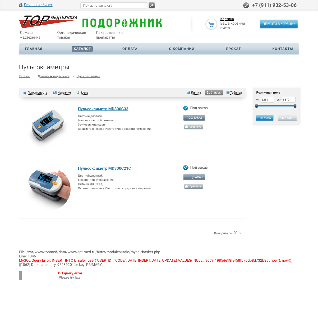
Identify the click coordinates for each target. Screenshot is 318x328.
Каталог (82, 49)
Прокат (233, 49)
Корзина (227, 19)
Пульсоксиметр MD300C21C (104, 168)
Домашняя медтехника (54, 76)
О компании (182, 49)
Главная (34, 49)
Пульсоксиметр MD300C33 (103, 109)
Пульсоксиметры (88, 76)
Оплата (130, 49)
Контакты (283, 49)
